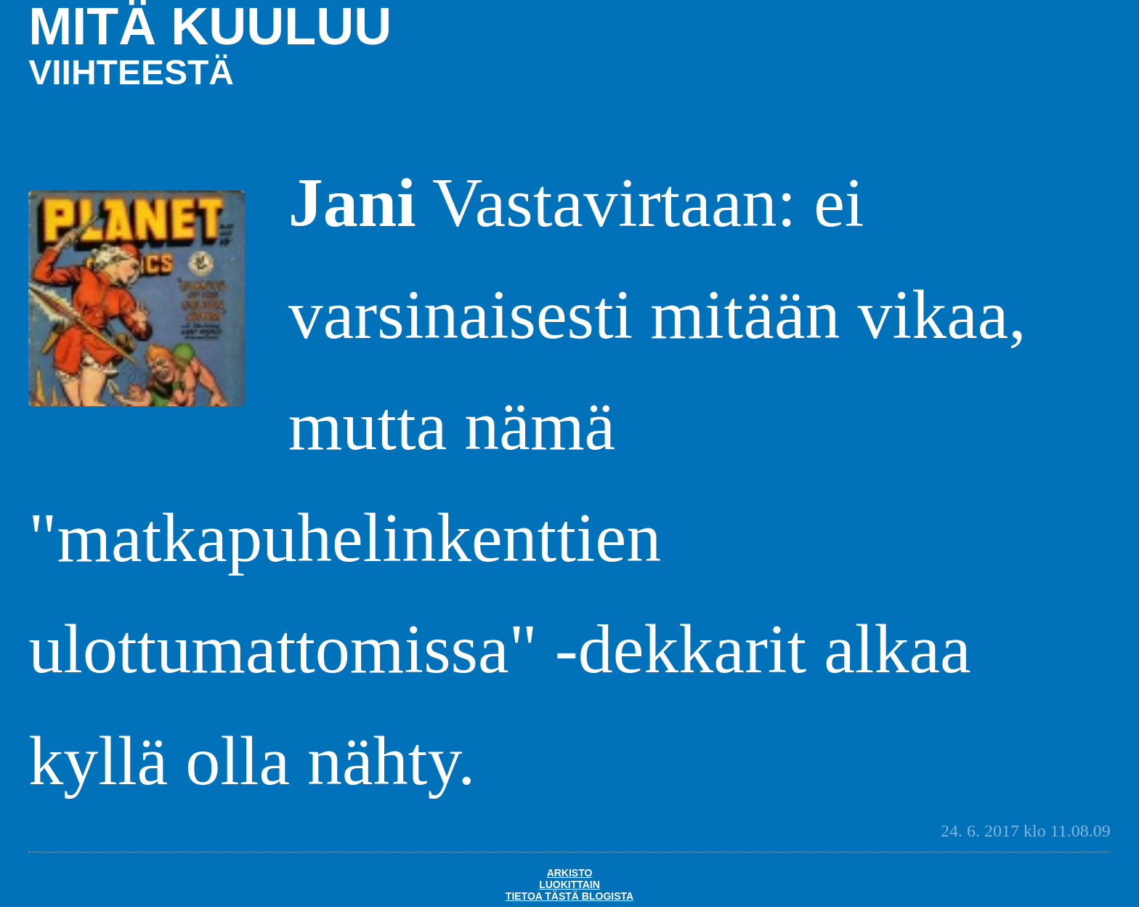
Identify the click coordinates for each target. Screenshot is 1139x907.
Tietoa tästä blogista (569, 896)
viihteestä (131, 72)
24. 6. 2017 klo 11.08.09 (1026, 830)
